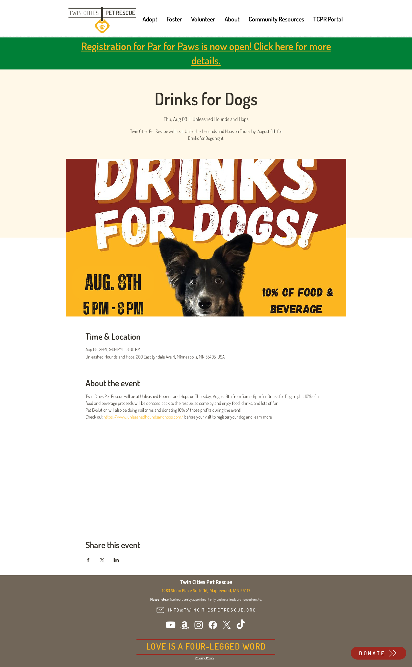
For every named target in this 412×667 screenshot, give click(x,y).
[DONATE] (378, 653)
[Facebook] (212, 624)
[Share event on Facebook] (88, 560)
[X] (226, 624)
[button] (150, 19)
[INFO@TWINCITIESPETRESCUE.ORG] (206, 610)
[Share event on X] (102, 560)
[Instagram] (198, 624)
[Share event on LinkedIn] (116, 560)
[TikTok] (240, 624)
